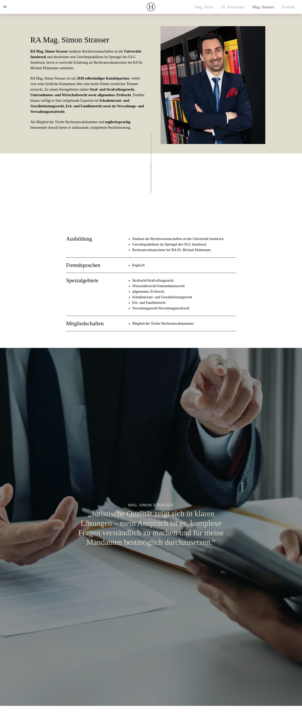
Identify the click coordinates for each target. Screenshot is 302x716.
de (5, 6)
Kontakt (288, 7)
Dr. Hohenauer (232, 7)
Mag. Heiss (204, 7)
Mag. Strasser (263, 7)
